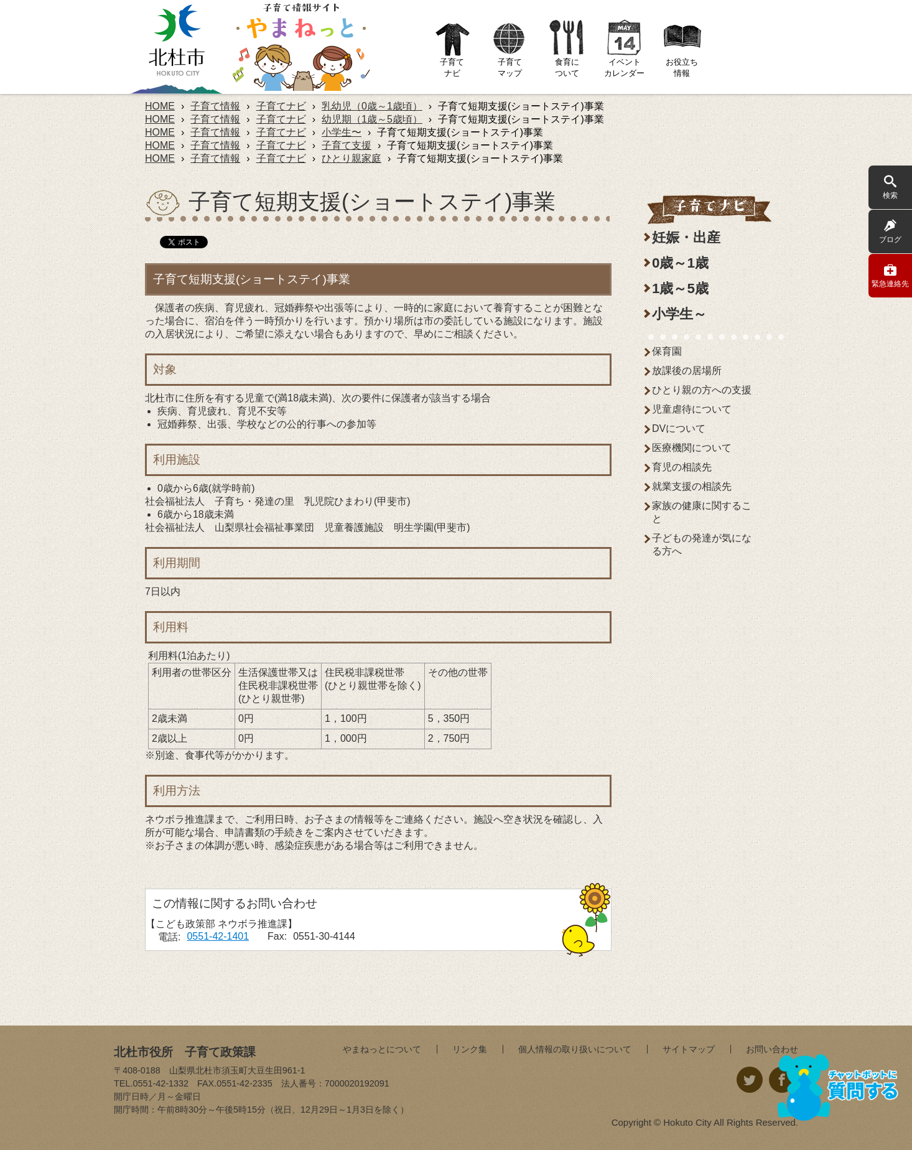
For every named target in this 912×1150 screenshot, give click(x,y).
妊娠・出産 (686, 237)
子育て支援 (346, 145)
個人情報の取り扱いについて (574, 1049)
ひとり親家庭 (351, 158)
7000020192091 (357, 1083)
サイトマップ (689, 1049)
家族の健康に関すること (701, 512)
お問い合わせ (772, 1049)
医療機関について (692, 447)
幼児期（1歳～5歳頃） (372, 119)
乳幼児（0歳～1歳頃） (372, 106)
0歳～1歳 (680, 263)
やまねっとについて (382, 1049)
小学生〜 (341, 132)
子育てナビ (281, 106)
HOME (160, 106)
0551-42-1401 (218, 936)
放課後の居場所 (687, 370)
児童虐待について (692, 409)
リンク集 (469, 1049)
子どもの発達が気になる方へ (701, 544)
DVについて (678, 428)
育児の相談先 (682, 467)
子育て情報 (215, 106)
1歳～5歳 (680, 288)
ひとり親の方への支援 (701, 390)
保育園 (667, 351)
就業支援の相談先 (692, 486)
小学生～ (679, 314)
